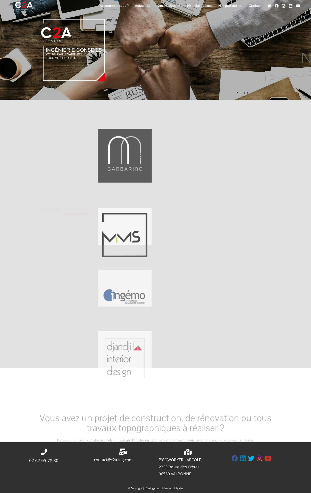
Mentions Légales (172, 488)
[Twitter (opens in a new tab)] (269, 6)
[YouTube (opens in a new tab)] (298, 6)
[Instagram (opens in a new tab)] (283, 6)
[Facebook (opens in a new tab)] (276, 6)
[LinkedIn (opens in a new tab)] (290, 6)
